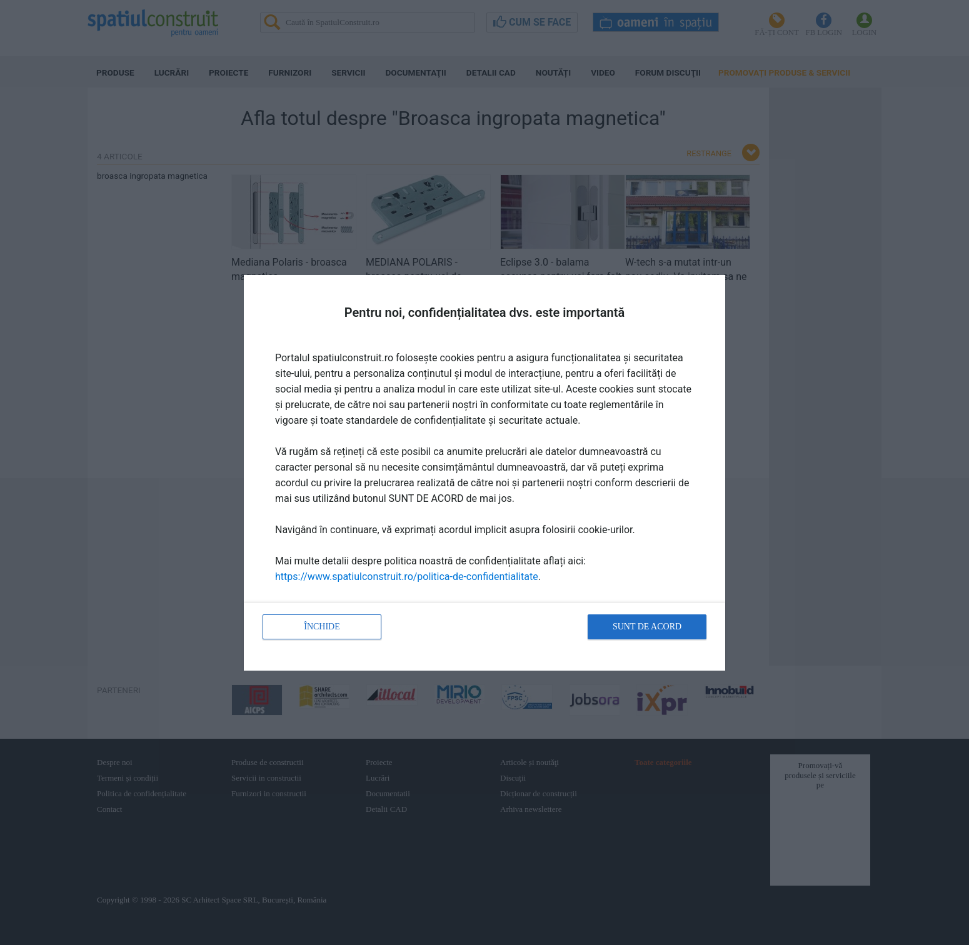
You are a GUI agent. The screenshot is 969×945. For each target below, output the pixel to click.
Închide (322, 626)
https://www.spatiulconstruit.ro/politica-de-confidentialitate (406, 576)
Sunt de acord (647, 626)
